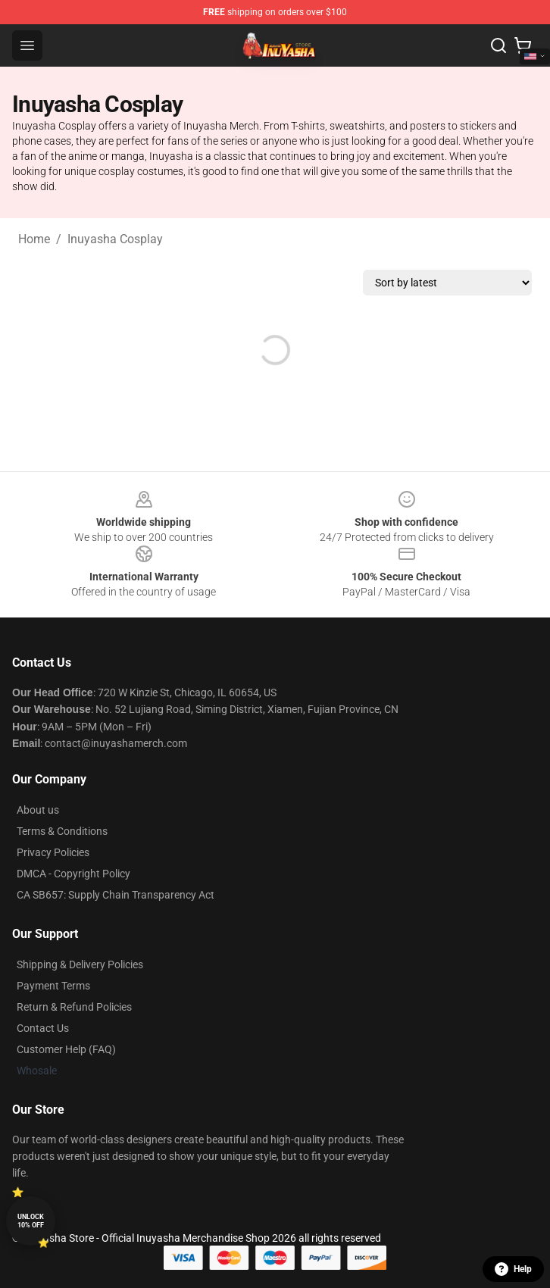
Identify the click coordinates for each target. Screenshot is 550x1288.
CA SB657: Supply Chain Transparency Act (115, 895)
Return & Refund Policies (74, 1007)
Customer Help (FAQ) (66, 1049)
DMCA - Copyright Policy (73, 874)
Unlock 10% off (30, 1221)
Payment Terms (53, 986)
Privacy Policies (53, 852)
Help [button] (513, 1269)
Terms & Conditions (62, 831)
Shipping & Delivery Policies (80, 964)
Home (34, 239)
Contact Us (43, 1028)
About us (38, 810)
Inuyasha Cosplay (115, 239)
